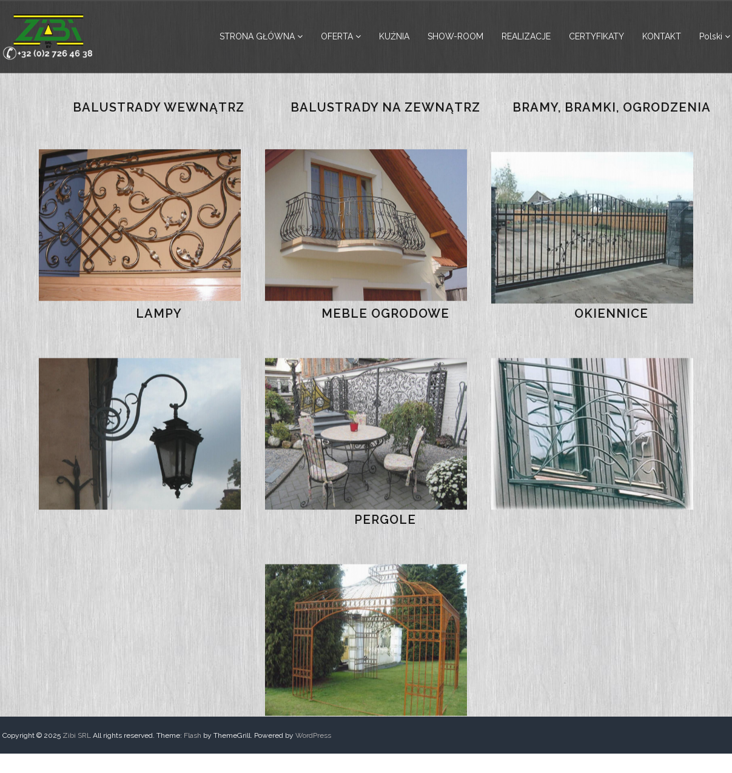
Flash (192, 735)
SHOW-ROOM (455, 36)
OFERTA (337, 36)
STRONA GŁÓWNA (257, 36)
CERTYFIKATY (596, 36)
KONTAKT (661, 36)
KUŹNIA (394, 36)
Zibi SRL (76, 735)
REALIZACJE (526, 36)
